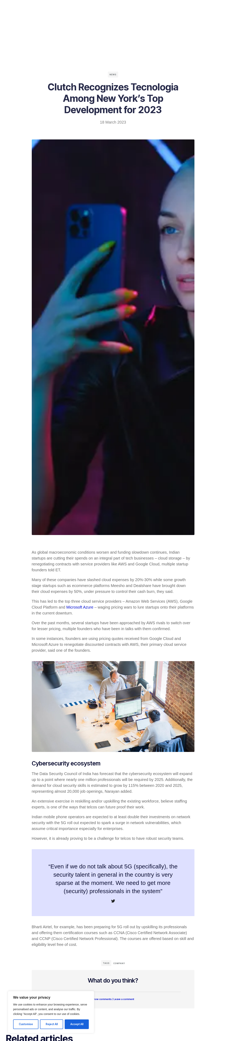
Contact (128, 7)
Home (71, 7)
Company (109, 7)
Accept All (76, 1024)
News (113, 74)
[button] (113, 998)
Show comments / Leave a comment (113, 1000)
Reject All (52, 1024)
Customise (26, 1024)
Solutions (89, 7)
